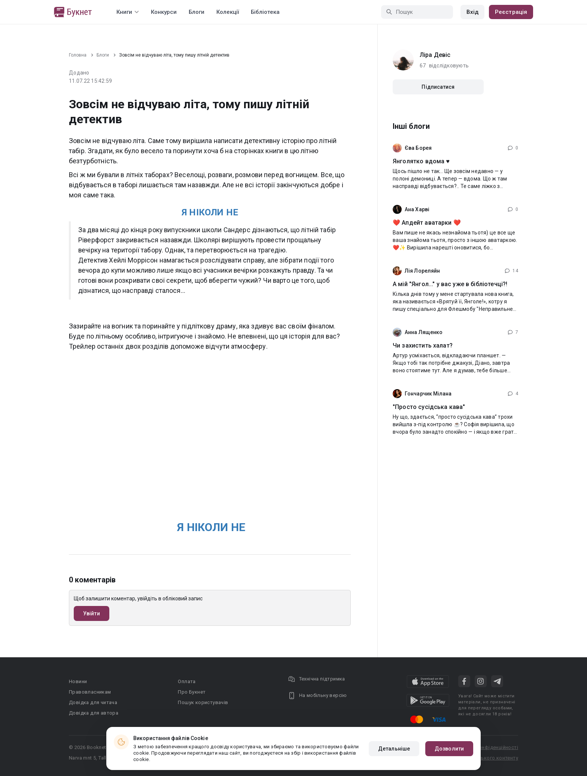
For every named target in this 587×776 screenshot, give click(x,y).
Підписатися (438, 87)
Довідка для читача (93, 702)
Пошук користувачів (203, 702)
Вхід (472, 12)
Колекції (227, 12)
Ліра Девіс (435, 54)
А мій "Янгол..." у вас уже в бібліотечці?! (450, 284)
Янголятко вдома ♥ (421, 161)
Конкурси (164, 12)
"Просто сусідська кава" (429, 406)
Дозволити (449, 749)
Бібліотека (265, 12)
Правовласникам (90, 692)
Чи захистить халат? (423, 345)
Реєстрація (511, 12)
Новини (78, 681)
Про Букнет (192, 692)
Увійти (91, 613)
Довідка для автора (93, 713)
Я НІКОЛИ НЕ (210, 212)
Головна (77, 55)
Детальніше (394, 749)
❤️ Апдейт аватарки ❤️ (427, 222)
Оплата (186, 681)
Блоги (196, 12)
